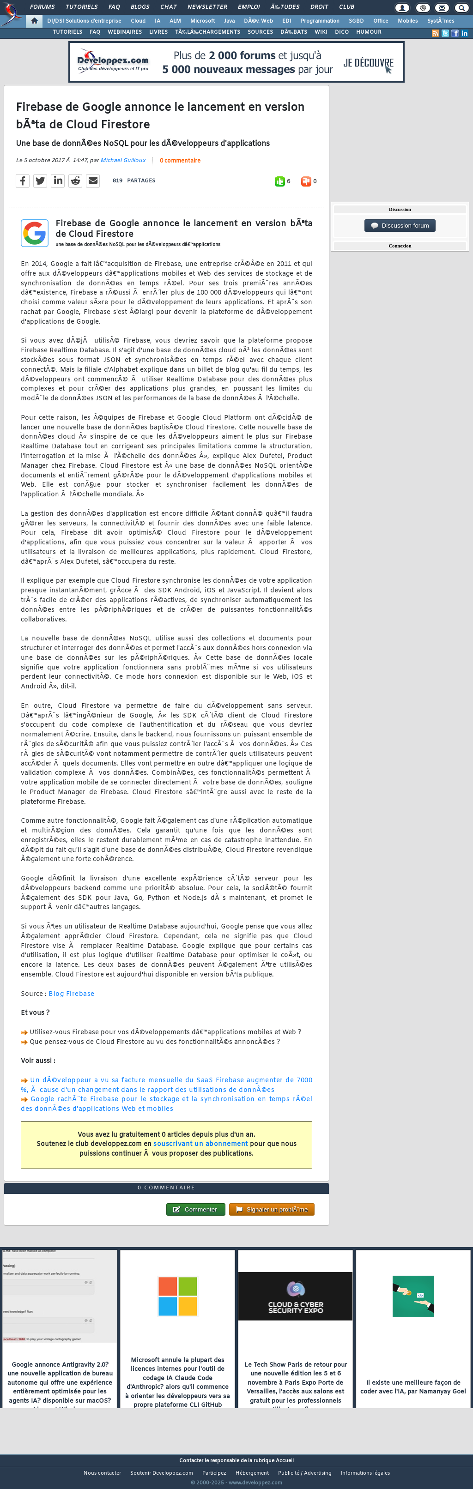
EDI (286, 21)
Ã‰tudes (285, 7)
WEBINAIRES (125, 32)
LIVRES (158, 32)
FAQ (114, 7)
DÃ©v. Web (258, 21)
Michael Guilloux (123, 166)
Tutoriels (81, 7)
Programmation (320, 21)
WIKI (321, 32)
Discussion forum (400, 225)
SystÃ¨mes (441, 21)
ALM (175, 21)
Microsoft (202, 21)
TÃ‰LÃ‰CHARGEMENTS (207, 32)
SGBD (356, 21)
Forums (42, 7)
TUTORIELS (67, 32)
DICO (342, 32)
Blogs (140, 7)
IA (157, 21)
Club (346, 7)
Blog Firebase (72, 999)
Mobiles (408, 21)
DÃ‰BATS (293, 32)
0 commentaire (180, 166)
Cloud (138, 21)
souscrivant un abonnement (200, 1150)
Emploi (249, 7)
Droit (319, 7)
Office (380, 21)
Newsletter (207, 7)
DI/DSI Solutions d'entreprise (84, 21)
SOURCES (260, 32)
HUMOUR (369, 32)
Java (229, 21)
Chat (168, 7)
